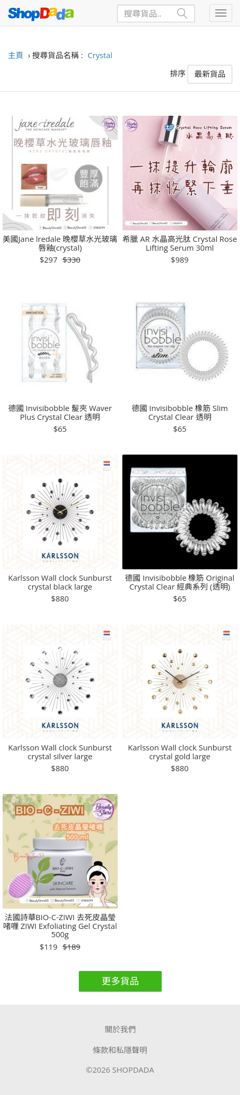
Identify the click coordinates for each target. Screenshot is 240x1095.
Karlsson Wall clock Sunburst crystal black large (60, 582)
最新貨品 (209, 74)
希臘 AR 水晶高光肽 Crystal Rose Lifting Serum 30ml (179, 243)
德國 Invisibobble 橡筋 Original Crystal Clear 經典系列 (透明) (179, 582)
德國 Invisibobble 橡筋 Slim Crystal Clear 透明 (180, 412)
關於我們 (120, 1029)
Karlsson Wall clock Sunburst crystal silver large (60, 751)
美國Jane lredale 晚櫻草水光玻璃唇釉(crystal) (60, 243)
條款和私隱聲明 (120, 1050)
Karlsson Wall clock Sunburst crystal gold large (180, 751)
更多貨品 (120, 981)
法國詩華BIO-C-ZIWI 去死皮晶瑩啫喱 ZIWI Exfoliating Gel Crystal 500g (60, 926)
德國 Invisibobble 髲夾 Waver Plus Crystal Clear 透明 (60, 412)
